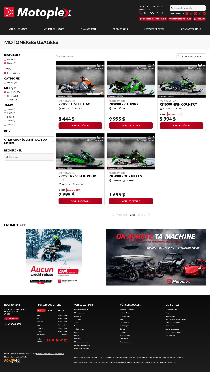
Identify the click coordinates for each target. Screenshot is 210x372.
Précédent (119, 214)
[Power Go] (34, 361)
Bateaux (77, 332)
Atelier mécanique (172, 329)
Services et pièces (154, 29)
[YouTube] (191, 13)
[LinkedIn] (204, 13)
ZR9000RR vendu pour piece (77, 178)
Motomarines (79, 339)
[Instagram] (195, 13)
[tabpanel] (52, 325)
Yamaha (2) (12, 99)
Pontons (77, 335)
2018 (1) (11, 113)
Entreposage (170, 335)
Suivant (144, 214)
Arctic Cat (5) (13, 92)
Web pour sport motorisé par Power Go (50, 354)
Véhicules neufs (18, 29)
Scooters (77, 319)
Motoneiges (124, 326)
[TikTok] (199, 13)
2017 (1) (11, 116)
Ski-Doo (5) (12, 96)
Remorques (124, 339)
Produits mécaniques (82, 345)
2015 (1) (11, 124)
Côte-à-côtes (79, 329)
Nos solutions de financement (176, 319)
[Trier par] (191, 56)
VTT (75, 326)
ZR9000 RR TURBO (123, 104)
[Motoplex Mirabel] (37, 13)
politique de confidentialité (127, 362)
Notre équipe (170, 316)
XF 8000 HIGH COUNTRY (178, 104)
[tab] (41, 310)
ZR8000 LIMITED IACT (75, 104)
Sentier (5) (12, 82)
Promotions (120, 29)
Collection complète (81, 348)
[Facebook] (187, 13)
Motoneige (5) (13, 72)
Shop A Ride (22, 357)
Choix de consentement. (167, 362)
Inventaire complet (81, 310)
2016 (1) (11, 120)
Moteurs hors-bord (81, 342)
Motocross (78, 316)
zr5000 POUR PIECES (125, 176)
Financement (88, 29)
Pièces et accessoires (173, 332)
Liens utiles (172, 305)
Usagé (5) (11, 63)
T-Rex (76, 323)
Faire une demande (173, 323)
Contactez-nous (191, 29)
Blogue (168, 313)
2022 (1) (11, 109)
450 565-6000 (151, 13)
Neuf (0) (11, 59)
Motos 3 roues (125, 316)
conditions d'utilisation (149, 362)
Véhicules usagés (54, 29)
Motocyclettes (79, 313)
